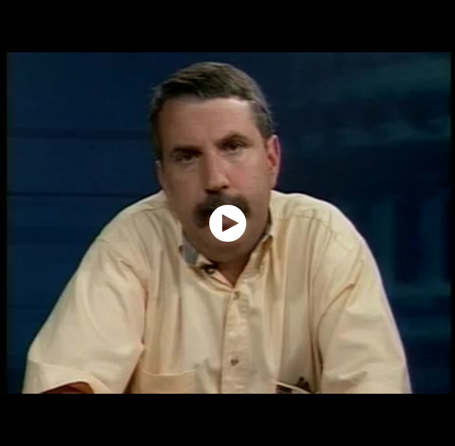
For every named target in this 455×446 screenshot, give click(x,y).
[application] (227, 223)
